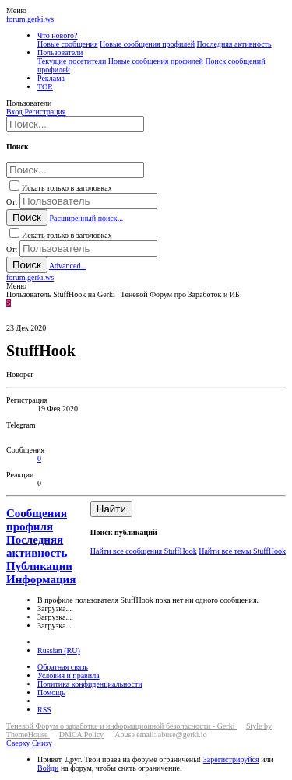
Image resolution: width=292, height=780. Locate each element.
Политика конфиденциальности (89, 684)
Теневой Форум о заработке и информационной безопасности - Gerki (121, 726)
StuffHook (53, 433)
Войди (47, 768)
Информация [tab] (41, 579)
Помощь (51, 692)
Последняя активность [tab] (36, 546)
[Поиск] (75, 124)
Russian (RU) (58, 650)
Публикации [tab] (39, 566)
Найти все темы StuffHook (242, 551)
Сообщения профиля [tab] (36, 520)
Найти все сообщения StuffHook (143, 551)
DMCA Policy (81, 734)
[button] (16, 10)
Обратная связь (62, 667)
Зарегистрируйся (231, 759)
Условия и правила (68, 675)
